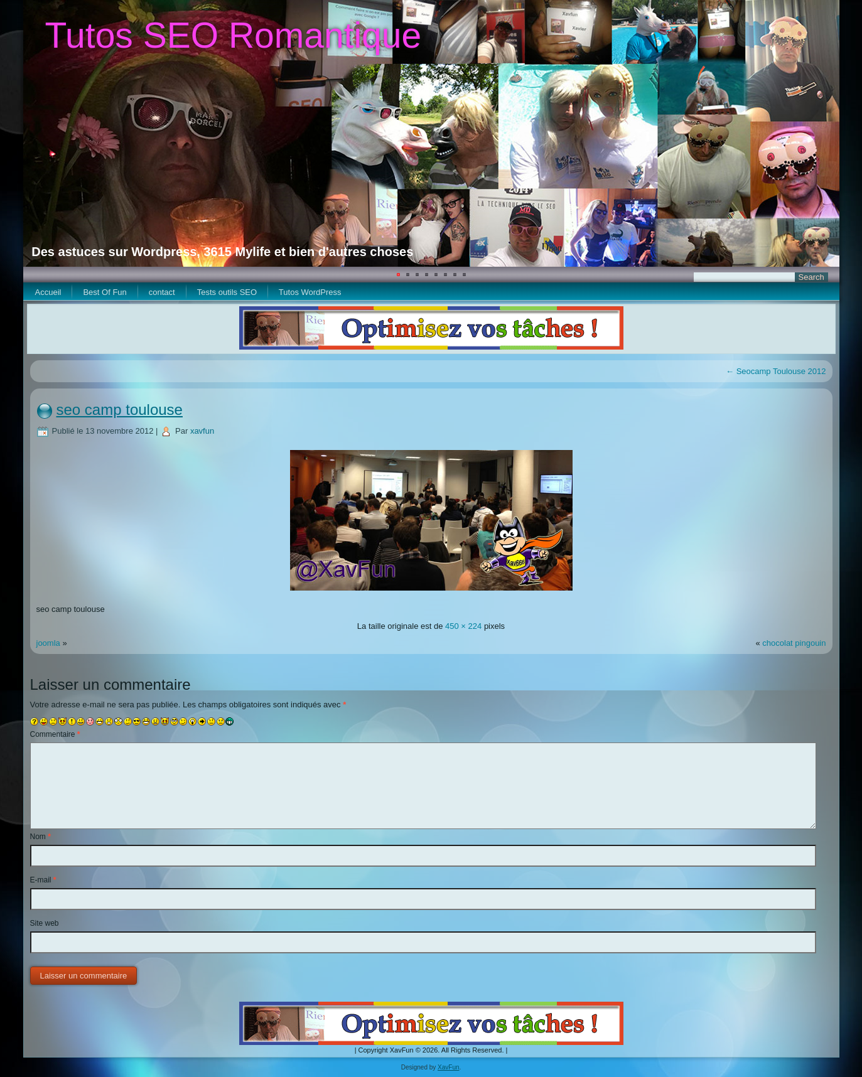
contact (162, 292)
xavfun (202, 431)
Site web (44, 923)
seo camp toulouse (120, 409)
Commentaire (55, 734)
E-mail (43, 880)
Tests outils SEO (227, 292)
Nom (40, 836)
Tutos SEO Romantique (233, 35)
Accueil (48, 292)
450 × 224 (463, 626)
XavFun (448, 1067)
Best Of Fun (104, 292)
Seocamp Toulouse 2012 (776, 371)
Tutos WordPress (310, 292)
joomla (48, 643)
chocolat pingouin (794, 643)
